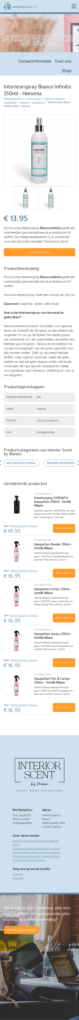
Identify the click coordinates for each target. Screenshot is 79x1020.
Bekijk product (64, 528)
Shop (66, 71)
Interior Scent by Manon (23, 525)
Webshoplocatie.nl (14, 98)
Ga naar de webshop (39, 252)
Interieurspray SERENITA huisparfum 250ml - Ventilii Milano (52, 501)
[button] (39, 150)
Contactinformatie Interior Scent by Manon (37, 848)
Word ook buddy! (21, 930)
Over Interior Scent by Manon (29, 860)
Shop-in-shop (34, 98)
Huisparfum (38, 102)
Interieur (24, 102)
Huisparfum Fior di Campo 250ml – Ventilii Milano (52, 680)
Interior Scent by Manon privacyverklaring (36, 852)
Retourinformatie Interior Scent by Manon (36, 856)
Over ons (63, 61)
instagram (18, 878)
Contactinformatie (34, 61)
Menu (73, 6)
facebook (18, 874)
